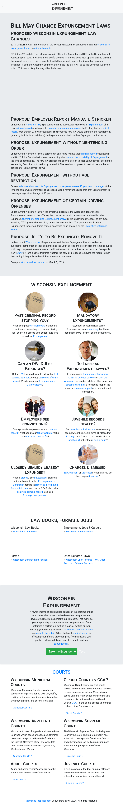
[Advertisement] (61, 93)
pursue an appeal (83, 388)
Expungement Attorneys (95, 374)
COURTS (62, 672)
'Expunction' (18, 484)
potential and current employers (65, 128)
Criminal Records (84, 563)
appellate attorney (75, 384)
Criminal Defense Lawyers (82, 377)
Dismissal (87, 472)
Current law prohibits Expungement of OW (44, 219)
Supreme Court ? (74, 756)
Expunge (70, 436)
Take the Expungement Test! (63, 651)
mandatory (92, 329)
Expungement (96, 124)
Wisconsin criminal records (78, 629)
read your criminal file (36, 436)
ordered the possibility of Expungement (86, 157)
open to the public (45, 633)
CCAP (20, 253)
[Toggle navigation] (4, 6)
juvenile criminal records (82, 429)
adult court (74, 440)
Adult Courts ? (20, 779)
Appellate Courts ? (22, 756)
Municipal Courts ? (22, 707)
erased (24, 477)
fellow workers (44, 433)
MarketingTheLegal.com (38, 800)
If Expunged (40, 477)
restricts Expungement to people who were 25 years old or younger (70, 186)
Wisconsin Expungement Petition (30, 559)
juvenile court (99, 440)
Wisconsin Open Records (79, 559)
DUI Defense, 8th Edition (25, 531)
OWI (22, 374)
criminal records (42, 48)
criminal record (24, 128)
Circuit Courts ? (74, 713)
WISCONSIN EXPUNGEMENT (62, 6)
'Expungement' (45, 481)
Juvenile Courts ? (75, 783)
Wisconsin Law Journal (33, 262)
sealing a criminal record (30, 491)
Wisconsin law (32, 124)
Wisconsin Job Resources (79, 531)
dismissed (94, 476)
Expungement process (34, 495)
